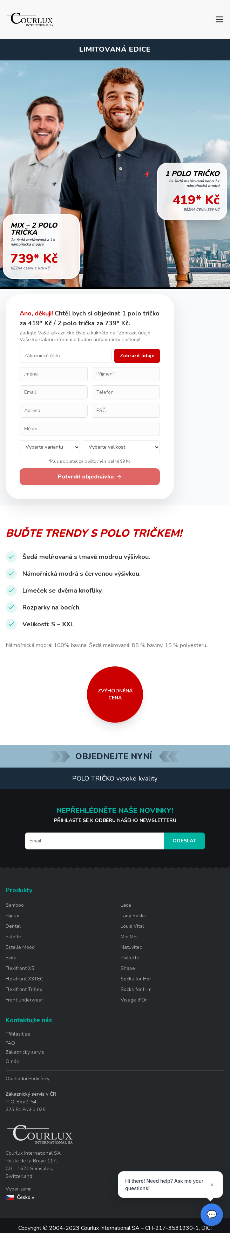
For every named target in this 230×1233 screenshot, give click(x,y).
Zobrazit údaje (137, 355)
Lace (126, 905)
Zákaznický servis (25, 1052)
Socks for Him (136, 989)
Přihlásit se (18, 1034)
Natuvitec (131, 947)
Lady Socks (133, 915)
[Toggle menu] (219, 19)
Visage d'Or (134, 1000)
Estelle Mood (20, 947)
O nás (12, 1061)
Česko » (20, 1197)
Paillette (130, 957)
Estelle (13, 936)
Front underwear (24, 1000)
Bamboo (15, 905)
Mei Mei (129, 936)
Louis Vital (132, 926)
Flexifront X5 (20, 968)
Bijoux (12, 915)
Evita (11, 957)
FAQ (10, 1043)
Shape (128, 968)
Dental (13, 926)
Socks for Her (136, 979)
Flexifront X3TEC (24, 979)
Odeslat (184, 840)
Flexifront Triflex (24, 989)
